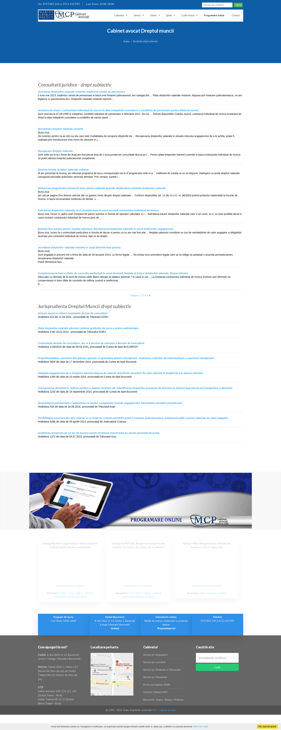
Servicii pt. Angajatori (155, 654)
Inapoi (134, 295)
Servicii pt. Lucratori (154, 662)
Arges (159, 699)
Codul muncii (188, 15)
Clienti (153, 15)
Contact (236, 15)
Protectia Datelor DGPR (156, 684)
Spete (169, 15)
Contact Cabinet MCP (155, 692)
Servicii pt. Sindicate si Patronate (162, 669)
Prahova (178, 699)
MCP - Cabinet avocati (164, 710)
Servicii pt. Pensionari (155, 677)
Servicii (137, 15)
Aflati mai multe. (200, 726)
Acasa (126, 41)
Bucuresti (149, 699)
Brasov (168, 699)
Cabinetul (119, 15)
